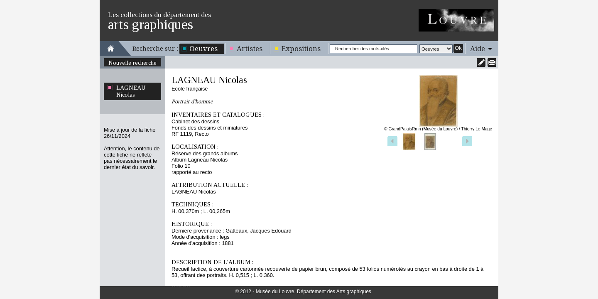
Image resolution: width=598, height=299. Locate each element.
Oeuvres (203, 48)
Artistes (249, 48)
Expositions (301, 48)
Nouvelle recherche (132, 62)
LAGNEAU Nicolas (131, 91)
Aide (477, 48)
